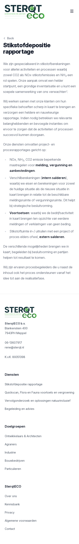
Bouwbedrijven (15, 460)
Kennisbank (12, 504)
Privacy (9, 512)
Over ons (11, 496)
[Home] (24, 12)
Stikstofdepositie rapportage (23, 384)
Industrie (10, 452)
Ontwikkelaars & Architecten (23, 436)
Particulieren (13, 468)
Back (8, 38)
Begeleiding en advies (19, 408)
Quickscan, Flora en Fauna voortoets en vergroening (39, 392)
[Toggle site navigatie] (72, 11)
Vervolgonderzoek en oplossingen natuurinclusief (37, 400)
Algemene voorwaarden (21, 520)
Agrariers (11, 444)
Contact (10, 528)
